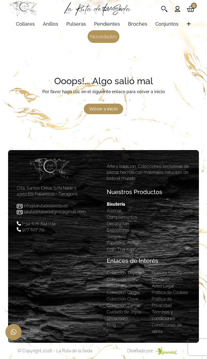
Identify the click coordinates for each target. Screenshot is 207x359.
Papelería (116, 243)
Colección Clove (122, 299)
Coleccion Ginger (123, 292)
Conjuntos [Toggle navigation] (166, 24)
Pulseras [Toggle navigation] (76, 24)
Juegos (114, 236)
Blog (111, 324)
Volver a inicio (103, 108)
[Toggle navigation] (111, 9)
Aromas (114, 210)
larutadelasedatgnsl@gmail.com (55, 211)
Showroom (117, 318)
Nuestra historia (166, 273)
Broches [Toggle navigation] (137, 24)
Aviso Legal (163, 286)
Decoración (118, 223)
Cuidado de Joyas (124, 311)
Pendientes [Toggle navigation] (107, 24)
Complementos (122, 217)
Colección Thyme (124, 273)
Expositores (118, 230)
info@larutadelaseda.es (46, 205)
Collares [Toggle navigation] (25, 24)
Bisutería (116, 204)
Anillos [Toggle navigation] (50, 24)
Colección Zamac (124, 305)
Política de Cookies (170, 292)
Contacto (160, 279)
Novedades (103, 36)
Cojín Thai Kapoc (123, 249)
